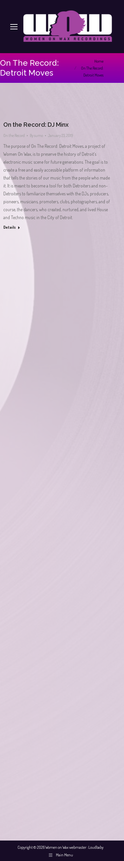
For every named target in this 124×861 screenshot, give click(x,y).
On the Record (14, 135)
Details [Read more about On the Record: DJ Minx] (9, 227)
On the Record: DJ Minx (35, 124)
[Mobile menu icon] (14, 27)
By (36, 135)
